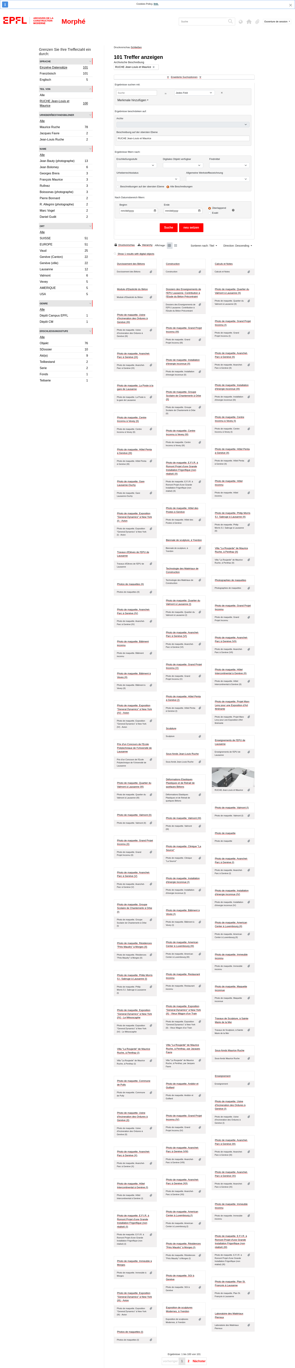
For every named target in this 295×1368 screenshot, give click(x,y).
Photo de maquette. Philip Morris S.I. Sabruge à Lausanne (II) (232, 515)
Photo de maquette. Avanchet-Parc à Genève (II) (231, 355)
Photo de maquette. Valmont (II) (134, 815)
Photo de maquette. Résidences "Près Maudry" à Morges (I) (183, 1245)
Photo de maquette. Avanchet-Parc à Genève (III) (231, 1142)
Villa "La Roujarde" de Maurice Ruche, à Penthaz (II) (231, 550)
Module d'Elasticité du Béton (132, 289)
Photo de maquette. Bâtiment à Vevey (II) (134, 675)
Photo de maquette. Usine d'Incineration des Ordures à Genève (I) (230, 1105)
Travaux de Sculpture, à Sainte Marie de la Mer (231, 1020)
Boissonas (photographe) (64, 192)
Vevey (64, 282)
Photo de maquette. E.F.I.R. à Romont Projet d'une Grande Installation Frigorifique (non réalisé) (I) (133, 1221)
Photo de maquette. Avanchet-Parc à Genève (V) (133, 874)
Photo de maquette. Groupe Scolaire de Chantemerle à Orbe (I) (134, 908)
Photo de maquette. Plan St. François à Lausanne (230, 1283)
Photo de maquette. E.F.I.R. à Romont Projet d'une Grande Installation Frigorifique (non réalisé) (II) (182, 468)
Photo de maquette (225, 833)
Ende (167, 204)
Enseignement (222, 1076)
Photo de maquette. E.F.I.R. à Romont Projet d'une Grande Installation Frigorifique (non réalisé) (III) (231, 1242)
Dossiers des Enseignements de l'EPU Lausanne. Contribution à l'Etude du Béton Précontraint (183, 293)
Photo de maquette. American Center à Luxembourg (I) (182, 1213)
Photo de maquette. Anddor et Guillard (182, 1085)
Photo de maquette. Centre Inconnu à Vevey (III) (180, 432)
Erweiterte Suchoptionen (184, 77)
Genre (44, 303)
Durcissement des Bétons (131, 263)
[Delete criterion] (222, 92)
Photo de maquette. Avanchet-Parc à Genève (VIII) (182, 1149)
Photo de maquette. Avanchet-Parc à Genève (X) (133, 1153)
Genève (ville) (64, 263)
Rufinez (64, 186)
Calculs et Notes (224, 263)
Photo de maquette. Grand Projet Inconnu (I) (233, 323)
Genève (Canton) (64, 257)
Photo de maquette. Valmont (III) (183, 818)
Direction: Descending (237, 245)
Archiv (119, 118)
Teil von (45, 89)
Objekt (64, 343)
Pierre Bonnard (64, 198)
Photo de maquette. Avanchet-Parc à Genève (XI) (231, 1174)
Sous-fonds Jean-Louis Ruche (182, 753)
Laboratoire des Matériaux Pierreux (229, 1315)
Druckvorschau (125, 245)
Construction (173, 263)
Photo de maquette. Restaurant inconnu (183, 976)
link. (156, 3)
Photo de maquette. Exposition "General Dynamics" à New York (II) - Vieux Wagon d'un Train (183, 1010)
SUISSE (64, 239)
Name (43, 148)
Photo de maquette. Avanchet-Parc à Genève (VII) (231, 639)
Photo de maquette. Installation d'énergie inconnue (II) (183, 362)
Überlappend (219, 208)
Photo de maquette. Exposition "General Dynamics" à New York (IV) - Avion (134, 709)
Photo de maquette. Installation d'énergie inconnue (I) (183, 880)
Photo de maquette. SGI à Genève (180, 1277)
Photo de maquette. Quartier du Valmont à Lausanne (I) (183, 602)
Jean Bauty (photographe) (64, 161)
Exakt (215, 212)
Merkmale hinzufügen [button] (131, 100)
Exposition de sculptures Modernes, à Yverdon (179, 1309)
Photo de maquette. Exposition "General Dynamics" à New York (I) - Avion (134, 517)
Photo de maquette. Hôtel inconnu (229, 483)
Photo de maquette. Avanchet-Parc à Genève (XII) (182, 1181)
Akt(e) (64, 356)
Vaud (64, 251)
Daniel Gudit (64, 217)
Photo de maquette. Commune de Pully (133, 1082)
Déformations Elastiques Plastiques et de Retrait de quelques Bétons (180, 783)
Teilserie (64, 381)
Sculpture (171, 728)
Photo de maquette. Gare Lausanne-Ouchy (130, 483)
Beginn (123, 204)
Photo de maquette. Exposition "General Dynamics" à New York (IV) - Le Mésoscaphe (134, 1014)
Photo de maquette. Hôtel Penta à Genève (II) (232, 451)
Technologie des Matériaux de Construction (182, 570)
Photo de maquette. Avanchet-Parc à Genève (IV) (133, 611)
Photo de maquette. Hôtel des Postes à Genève (182, 510)
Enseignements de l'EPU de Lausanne (230, 742)
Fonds (64, 375)
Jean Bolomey (64, 167)
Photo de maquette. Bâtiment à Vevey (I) (183, 912)
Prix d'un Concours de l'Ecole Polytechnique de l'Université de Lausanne (134, 748)
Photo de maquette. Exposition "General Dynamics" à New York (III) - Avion (134, 1297)
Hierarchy (145, 245)
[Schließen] (290, 5)
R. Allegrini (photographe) (64, 205)
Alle (42, 95)
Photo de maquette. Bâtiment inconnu (133, 643)
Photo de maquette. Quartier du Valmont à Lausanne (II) (232, 291)
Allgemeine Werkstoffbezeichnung (204, 172)
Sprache (45, 61)
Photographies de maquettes (230, 580)
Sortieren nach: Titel (203, 245)
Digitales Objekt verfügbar (177, 159)
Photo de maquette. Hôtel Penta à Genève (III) (134, 451)
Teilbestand (64, 362)
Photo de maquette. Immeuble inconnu (231, 956)
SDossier (64, 350)
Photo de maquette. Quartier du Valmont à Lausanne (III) (134, 785)
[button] (249, 21)
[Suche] (202, 21)
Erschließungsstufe (54, 331)
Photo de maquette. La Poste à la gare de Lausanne (135, 387)
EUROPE (64, 245)
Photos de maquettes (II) (130, 584)
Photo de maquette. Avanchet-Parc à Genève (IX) (133, 355)
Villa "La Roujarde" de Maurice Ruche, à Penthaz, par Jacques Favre (183, 1049)
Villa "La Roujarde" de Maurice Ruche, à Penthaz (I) (133, 1050)
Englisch (64, 80)
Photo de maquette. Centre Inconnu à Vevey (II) (131, 419)
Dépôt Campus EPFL (64, 316)
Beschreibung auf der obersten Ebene (137, 132)
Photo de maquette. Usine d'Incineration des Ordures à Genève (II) (132, 1116)
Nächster (199, 1361)
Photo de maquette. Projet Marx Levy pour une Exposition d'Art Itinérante (232, 705)
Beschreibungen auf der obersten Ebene (142, 186)
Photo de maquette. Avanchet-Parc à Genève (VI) (182, 634)
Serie (64, 368)
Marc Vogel (64, 211)
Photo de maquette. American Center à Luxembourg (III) (182, 944)
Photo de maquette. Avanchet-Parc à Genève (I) (231, 860)
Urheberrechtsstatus (127, 172)
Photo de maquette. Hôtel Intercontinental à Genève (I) (132, 1185)
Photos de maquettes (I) (130, 1331)
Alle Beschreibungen (181, 186)
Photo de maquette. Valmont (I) (232, 807)
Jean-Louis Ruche (64, 140)
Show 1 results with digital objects (134, 253)
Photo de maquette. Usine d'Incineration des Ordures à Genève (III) (132, 318)
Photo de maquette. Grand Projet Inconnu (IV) (184, 1117)
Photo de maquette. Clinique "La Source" (183, 848)
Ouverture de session (276, 21)
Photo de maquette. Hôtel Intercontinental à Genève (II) (230, 671)
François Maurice (64, 180)
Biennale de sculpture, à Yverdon (184, 540)
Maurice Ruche (64, 127)
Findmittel (214, 159)
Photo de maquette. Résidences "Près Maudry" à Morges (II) (134, 945)
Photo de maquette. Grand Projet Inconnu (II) (135, 842)
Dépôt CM (64, 322)
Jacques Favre (64, 134)
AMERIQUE (64, 288)
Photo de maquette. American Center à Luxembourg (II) (231, 924)
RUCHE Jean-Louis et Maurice (64, 103)
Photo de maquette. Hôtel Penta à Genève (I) (183, 698)
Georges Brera (64, 174)
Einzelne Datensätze (64, 68)
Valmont (64, 276)
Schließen (136, 47)
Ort (42, 226)
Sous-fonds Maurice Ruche (229, 1050)
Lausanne (64, 270)
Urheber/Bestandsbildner (57, 115)
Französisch (64, 74)
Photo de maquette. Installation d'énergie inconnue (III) (232, 387)
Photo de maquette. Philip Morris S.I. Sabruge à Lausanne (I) (135, 977)
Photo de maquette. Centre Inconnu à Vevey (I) (229, 419)
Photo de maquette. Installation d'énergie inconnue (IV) (232, 892)
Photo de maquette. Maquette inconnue (231, 988)
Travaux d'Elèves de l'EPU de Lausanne (133, 554)
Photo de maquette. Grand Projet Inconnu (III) (184, 330)
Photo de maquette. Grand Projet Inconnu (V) (184, 666)
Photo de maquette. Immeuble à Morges (134, 1263)
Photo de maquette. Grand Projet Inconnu (233, 607)
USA (64, 294)
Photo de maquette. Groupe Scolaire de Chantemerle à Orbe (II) (183, 395)
